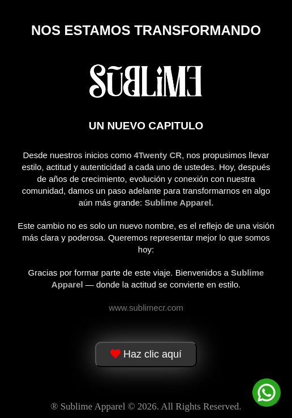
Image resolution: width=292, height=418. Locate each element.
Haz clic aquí (146, 354)
